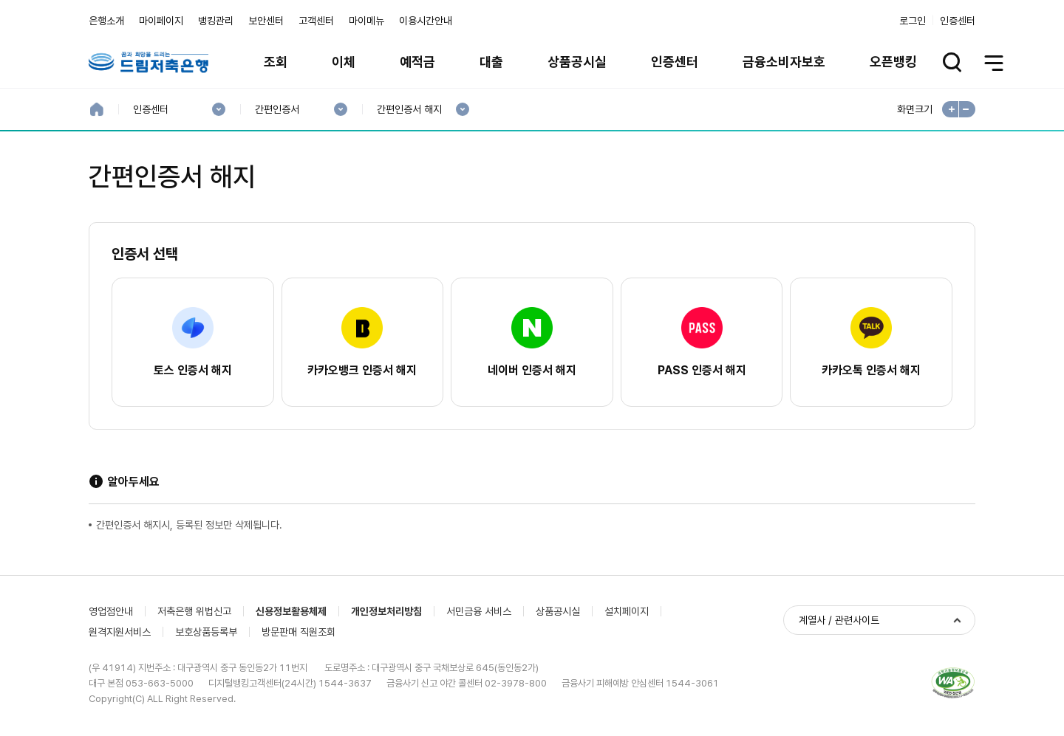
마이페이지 (161, 20)
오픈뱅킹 (893, 61)
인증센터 (957, 20)
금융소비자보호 (784, 61)
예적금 (417, 61)
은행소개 (106, 20)
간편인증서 (276, 109)
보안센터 (266, 20)
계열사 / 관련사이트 (839, 620)
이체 (343, 61)
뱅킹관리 (215, 20)
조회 (275, 61)
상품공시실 (577, 61)
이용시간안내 (425, 20)
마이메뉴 (366, 20)
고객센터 (316, 20)
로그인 (912, 20)
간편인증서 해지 (409, 109)
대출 (491, 61)
